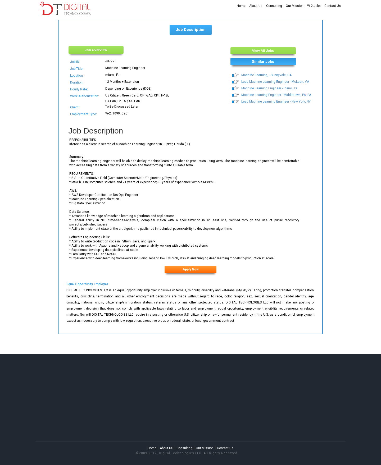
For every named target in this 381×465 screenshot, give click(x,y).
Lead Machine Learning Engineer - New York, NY (276, 101)
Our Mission (294, 6)
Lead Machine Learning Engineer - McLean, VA (275, 82)
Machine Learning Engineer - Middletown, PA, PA (276, 95)
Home (241, 6)
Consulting (274, 6)
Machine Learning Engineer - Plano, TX (269, 88)
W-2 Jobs (314, 6)
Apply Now (191, 269)
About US (166, 448)
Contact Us (332, 6)
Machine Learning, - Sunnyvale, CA (266, 75)
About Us (255, 6)
